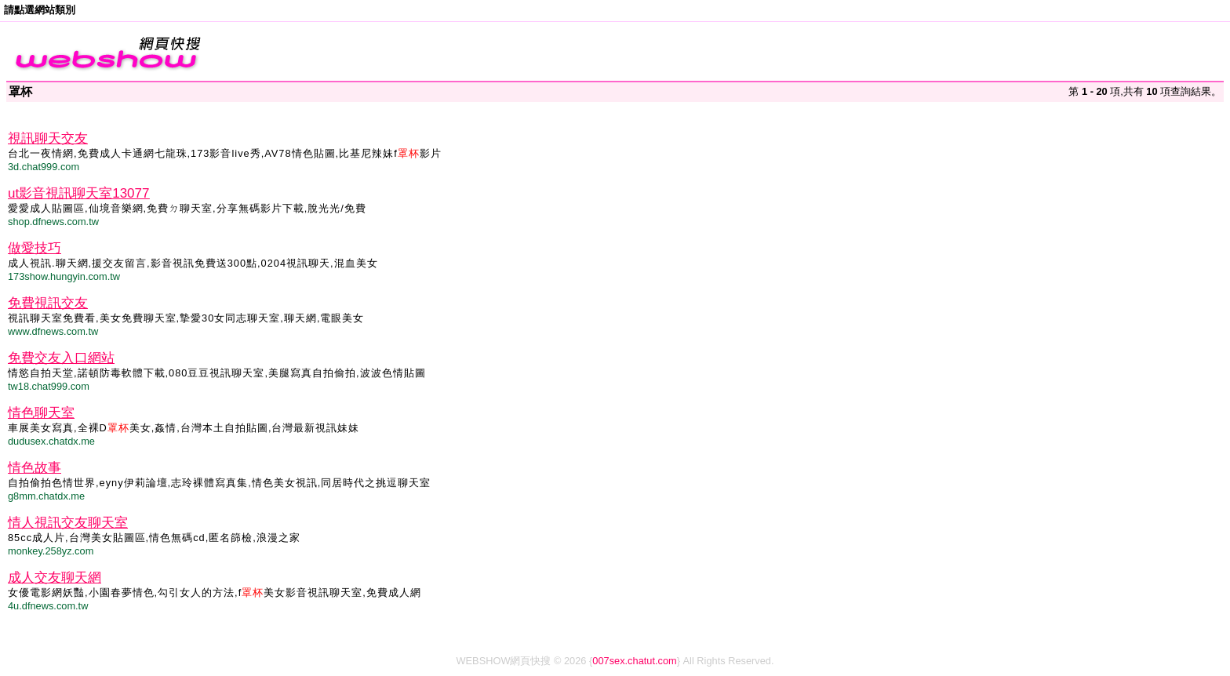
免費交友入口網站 (61, 358)
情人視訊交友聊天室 (68, 522)
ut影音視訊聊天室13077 (78, 193)
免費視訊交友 (48, 303)
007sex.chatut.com (634, 661)
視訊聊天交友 (48, 138)
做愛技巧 (34, 248)
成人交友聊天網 (54, 577)
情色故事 (34, 467)
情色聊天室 (41, 412)
